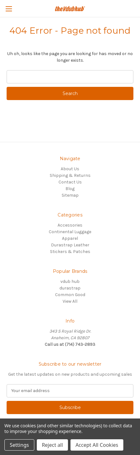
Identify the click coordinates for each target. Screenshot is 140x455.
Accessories (70, 225)
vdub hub (70, 281)
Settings (19, 444)
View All (70, 301)
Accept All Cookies (97, 444)
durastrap (70, 288)
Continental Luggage (70, 231)
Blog (70, 188)
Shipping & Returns (70, 175)
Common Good (70, 294)
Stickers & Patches (70, 251)
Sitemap (70, 195)
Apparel (70, 238)
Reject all (52, 444)
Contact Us (70, 182)
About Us (70, 168)
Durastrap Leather (70, 245)
